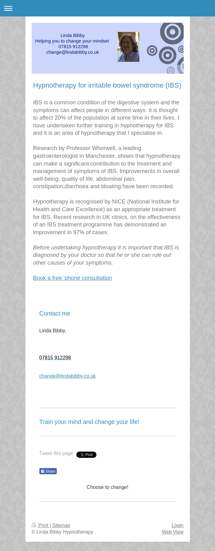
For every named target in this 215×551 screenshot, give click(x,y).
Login (177, 525)
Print (41, 525)
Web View (173, 532)
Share (48, 471)
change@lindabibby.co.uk (67, 376)
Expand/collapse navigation (107, 8)
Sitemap (61, 525)
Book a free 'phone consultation (72, 278)
